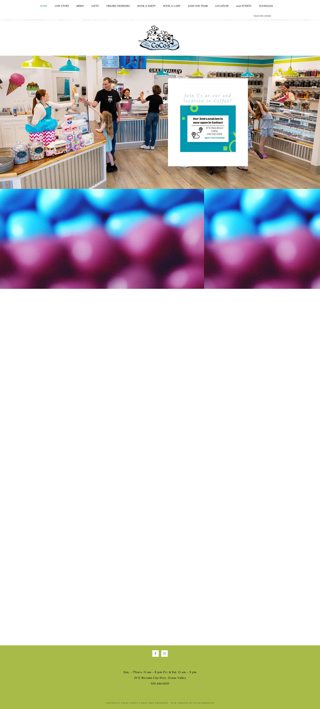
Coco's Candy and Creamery (160, 38)
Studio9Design (204, 703)
